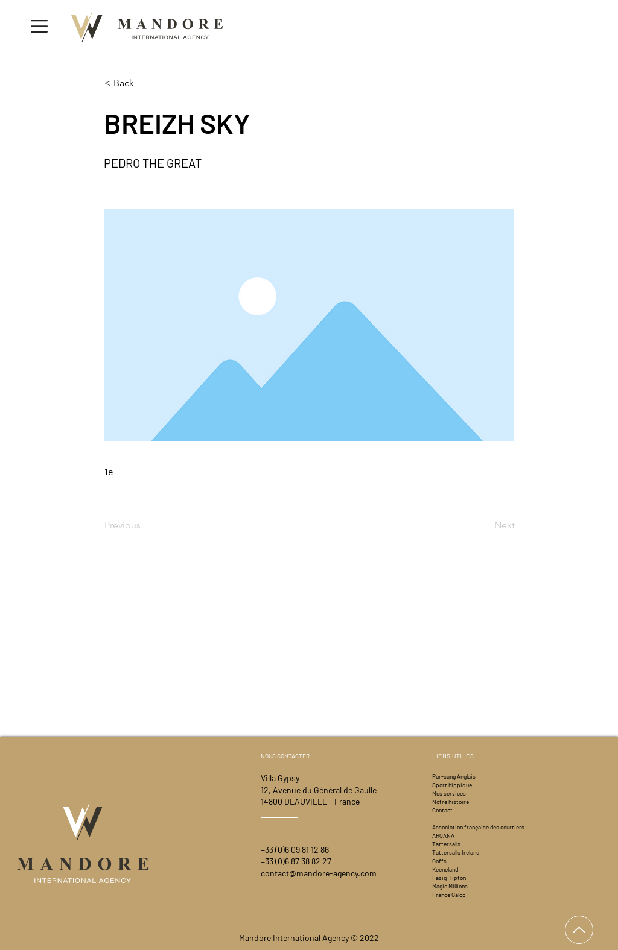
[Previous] (144, 525)
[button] (39, 26)
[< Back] (144, 83)
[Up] (579, 930)
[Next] (484, 525)
